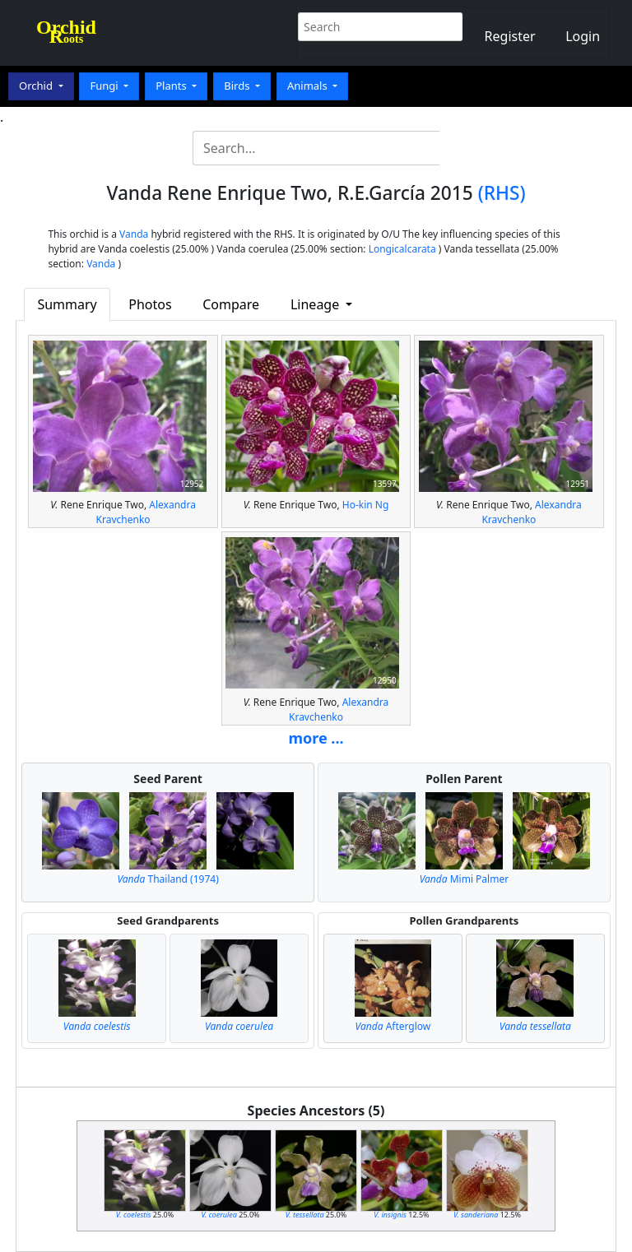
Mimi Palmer (464, 879)
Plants (172, 85)
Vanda (133, 234)
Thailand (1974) (167, 879)
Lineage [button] (316, 304)
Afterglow (393, 1026)
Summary (66, 304)
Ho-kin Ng (365, 505)
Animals (308, 85)
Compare (230, 304)
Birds (238, 85)
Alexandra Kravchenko (146, 512)
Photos (149, 304)
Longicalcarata (402, 249)
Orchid (37, 85)
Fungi (105, 85)
